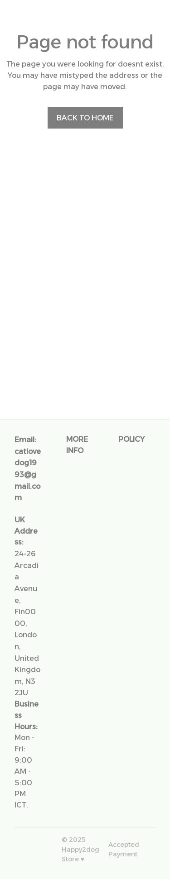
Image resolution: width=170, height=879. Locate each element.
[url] (28, 475)
